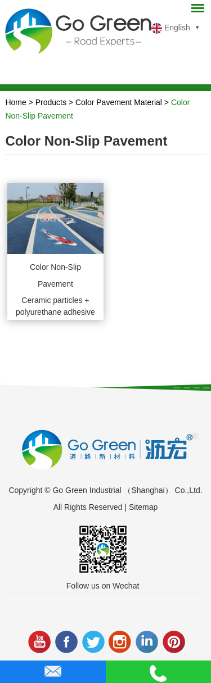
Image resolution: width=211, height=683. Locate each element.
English (170, 28)
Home (15, 102)
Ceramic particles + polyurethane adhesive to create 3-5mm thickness (55, 308)
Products (50, 102)
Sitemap (143, 507)
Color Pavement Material (118, 102)
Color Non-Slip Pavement (55, 275)
